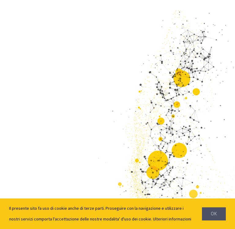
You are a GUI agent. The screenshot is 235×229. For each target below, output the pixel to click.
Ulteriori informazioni (172, 219)
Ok (214, 213)
